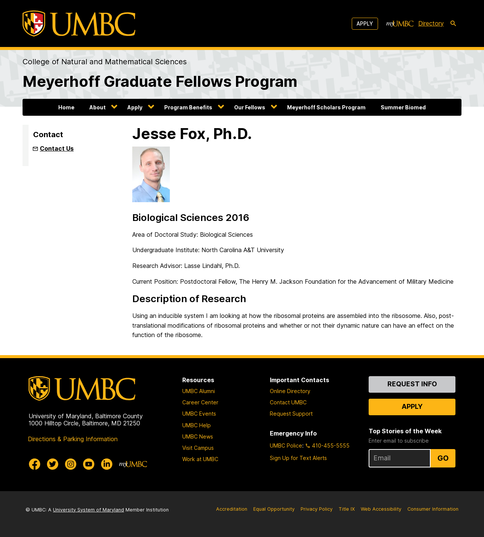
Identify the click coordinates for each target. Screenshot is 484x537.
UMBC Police (286, 445)
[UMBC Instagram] (70, 464)
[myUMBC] (400, 23)
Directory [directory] (431, 23)
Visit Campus (198, 448)
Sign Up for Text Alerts (298, 458)
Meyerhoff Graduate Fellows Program (160, 81)
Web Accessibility (381, 509)
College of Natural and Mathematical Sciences (105, 61)
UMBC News (197, 436)
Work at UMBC (200, 459)
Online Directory (290, 391)
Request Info (412, 384)
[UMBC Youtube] (88, 464)
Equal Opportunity (274, 509)
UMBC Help (196, 425)
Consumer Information (432, 509)
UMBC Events (199, 413)
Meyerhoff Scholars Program (326, 107)
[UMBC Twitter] (52, 464)
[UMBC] (79, 23)
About (97, 107)
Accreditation (231, 509)
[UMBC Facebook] (34, 464)
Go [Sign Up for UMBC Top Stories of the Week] (443, 458)
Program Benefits (188, 107)
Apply (365, 23)
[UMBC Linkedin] (106, 464)
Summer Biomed (403, 107)
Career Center (200, 402)
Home (66, 107)
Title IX (347, 509)
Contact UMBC (288, 402)
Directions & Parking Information (73, 439)
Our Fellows (249, 107)
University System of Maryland (88, 510)
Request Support (291, 413)
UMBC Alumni (198, 391)
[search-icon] (453, 23)
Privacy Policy (317, 509)
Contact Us (57, 148)
